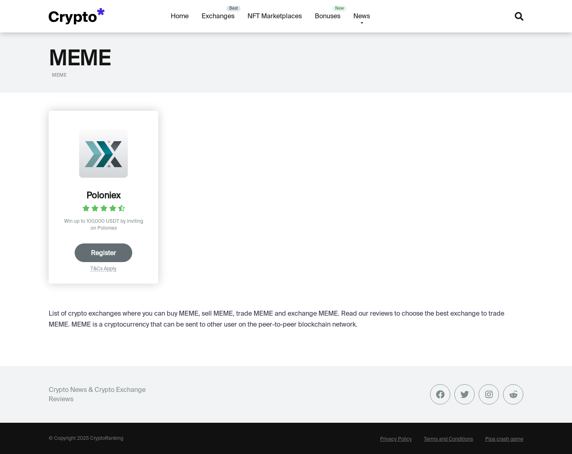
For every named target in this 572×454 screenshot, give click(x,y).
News (361, 15)
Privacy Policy (396, 438)
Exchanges (218, 15)
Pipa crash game (504, 438)
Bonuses (327, 15)
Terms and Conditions (448, 438)
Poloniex (103, 195)
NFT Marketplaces (274, 15)
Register (103, 252)
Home (180, 15)
